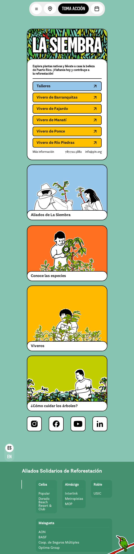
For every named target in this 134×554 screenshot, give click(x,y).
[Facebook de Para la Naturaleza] (56, 424)
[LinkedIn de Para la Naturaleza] (100, 424)
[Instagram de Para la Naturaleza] (34, 424)
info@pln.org (93, 152)
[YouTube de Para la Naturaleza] (78, 424)
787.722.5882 (73, 152)
